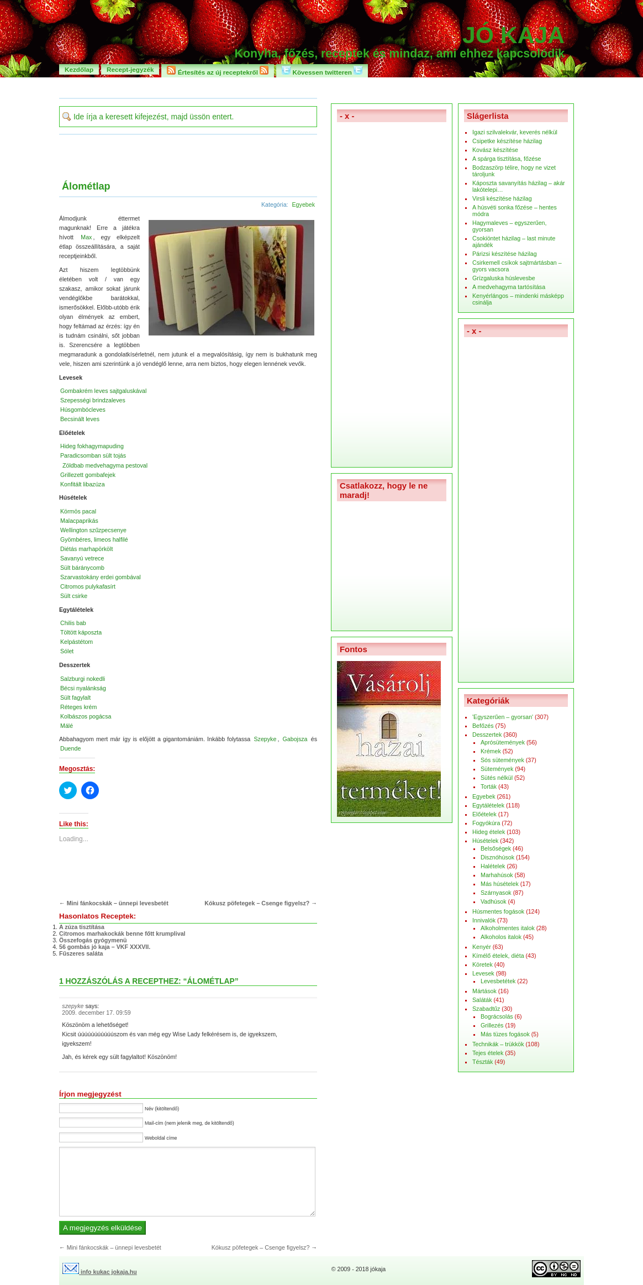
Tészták (482, 1061)
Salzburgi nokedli (82, 678)
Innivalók (484, 920)
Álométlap (86, 186)
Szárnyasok (496, 892)
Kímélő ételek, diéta (498, 955)
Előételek (484, 814)
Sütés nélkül (497, 777)
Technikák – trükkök (498, 1044)
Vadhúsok (494, 901)
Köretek (482, 964)
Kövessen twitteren (322, 71)
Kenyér (481, 946)
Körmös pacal (78, 511)
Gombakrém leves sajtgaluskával (103, 390)
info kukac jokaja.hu (99, 1271)
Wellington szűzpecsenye (93, 530)
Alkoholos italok (501, 936)
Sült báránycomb (82, 567)
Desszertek (487, 734)
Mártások (484, 991)
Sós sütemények (502, 760)
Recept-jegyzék (130, 69)
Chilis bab (73, 623)
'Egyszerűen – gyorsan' (502, 717)
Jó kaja (513, 35)
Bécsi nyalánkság (83, 688)
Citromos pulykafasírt (87, 586)
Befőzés (483, 725)
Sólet (66, 651)
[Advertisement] (321, 87)
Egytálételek (488, 805)
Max (86, 237)
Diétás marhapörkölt (86, 549)
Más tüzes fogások (505, 1034)
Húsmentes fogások (498, 911)
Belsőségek (496, 848)
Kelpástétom (76, 641)
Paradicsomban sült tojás (93, 455)
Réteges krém (78, 707)
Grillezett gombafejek (87, 474)
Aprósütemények (503, 742)
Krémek (491, 751)
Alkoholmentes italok (508, 928)
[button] (230, 277)
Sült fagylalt (75, 697)
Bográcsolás (497, 1016)
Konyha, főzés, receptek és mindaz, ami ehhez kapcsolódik (400, 53)
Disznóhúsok (497, 857)
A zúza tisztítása (81, 927)
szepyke (72, 1006)
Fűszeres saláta (81, 953)
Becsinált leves (79, 419)
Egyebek (303, 204)
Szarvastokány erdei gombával (100, 577)
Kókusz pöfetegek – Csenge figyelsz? (256, 903)
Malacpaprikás (79, 520)
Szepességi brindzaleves (92, 400)
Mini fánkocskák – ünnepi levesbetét (117, 903)
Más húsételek (500, 883)
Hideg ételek (488, 831)
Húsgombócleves (83, 409)
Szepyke (265, 739)
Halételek (493, 866)
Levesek (483, 973)
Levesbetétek (498, 981)
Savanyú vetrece (82, 558)
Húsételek (485, 840)
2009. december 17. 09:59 (96, 1012)
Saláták (482, 999)
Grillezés (492, 1025)
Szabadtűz (486, 1008)
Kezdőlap (79, 69)
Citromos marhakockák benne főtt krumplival (122, 933)
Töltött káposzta (81, 632)
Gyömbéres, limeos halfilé (94, 539)
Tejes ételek (487, 1053)
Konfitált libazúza (82, 484)
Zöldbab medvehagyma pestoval (104, 465)
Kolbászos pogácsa (85, 716)
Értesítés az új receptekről (217, 71)
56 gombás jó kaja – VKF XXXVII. (104, 946)
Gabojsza (295, 739)
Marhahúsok (497, 875)
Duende (70, 748)
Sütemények (497, 768)
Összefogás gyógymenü (93, 940)
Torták (489, 786)
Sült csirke (73, 595)
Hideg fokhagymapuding (92, 446)
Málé (66, 725)
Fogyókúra (486, 823)
